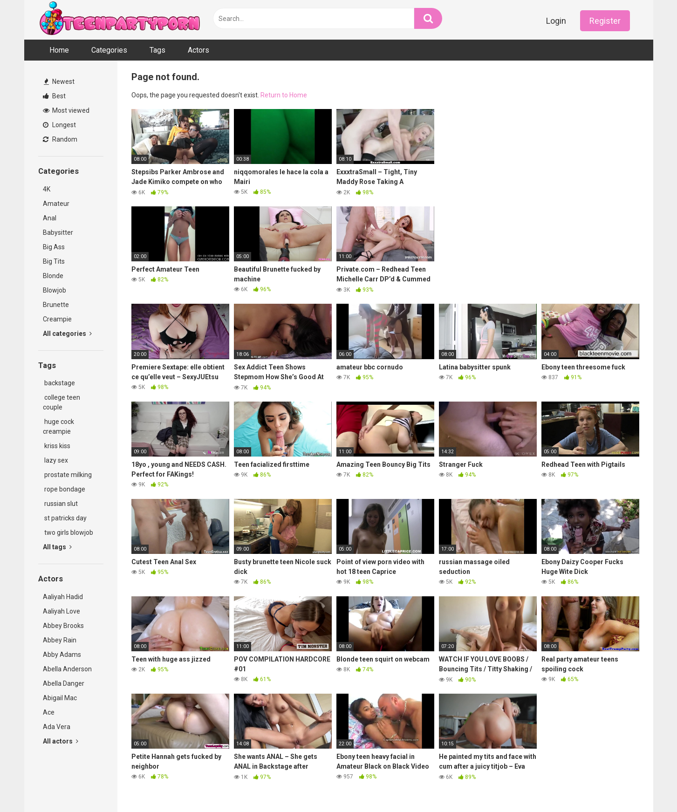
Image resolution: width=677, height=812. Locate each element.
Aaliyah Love (61, 611)
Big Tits (54, 261)
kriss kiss (56, 446)
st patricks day (65, 518)
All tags (57, 547)
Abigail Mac (60, 698)
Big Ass (54, 247)
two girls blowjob (68, 532)
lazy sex (55, 460)
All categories (67, 333)
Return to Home (283, 95)
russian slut (60, 503)
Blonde (53, 276)
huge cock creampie (58, 426)
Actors (198, 50)
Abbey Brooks (63, 625)
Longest (59, 125)
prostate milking (67, 474)
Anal (49, 218)
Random (60, 139)
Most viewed (66, 110)
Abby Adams (62, 654)
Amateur (56, 203)
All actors (60, 741)
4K (46, 189)
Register (605, 21)
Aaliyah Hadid (63, 596)
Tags (157, 50)
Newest (59, 81)
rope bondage (64, 489)
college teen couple (61, 402)
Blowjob (54, 290)
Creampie (57, 319)
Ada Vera (56, 726)
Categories (109, 50)
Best (54, 96)
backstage (59, 383)
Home (59, 50)
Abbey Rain (59, 640)
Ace (49, 712)
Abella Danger (63, 683)
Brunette (56, 304)
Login (556, 21)
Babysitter (58, 232)
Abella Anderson (67, 669)
